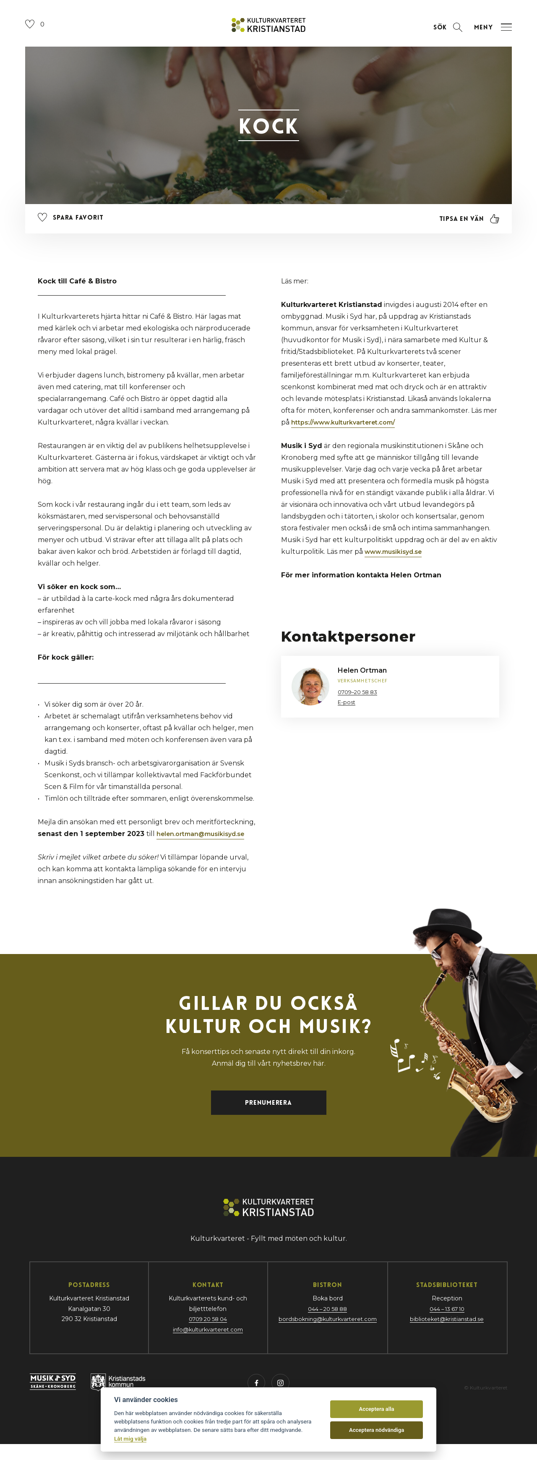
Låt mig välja (130, 1438)
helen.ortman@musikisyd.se (205, 840)
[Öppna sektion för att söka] (439, 34)
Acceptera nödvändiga (376, 1430)
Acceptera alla (376, 1409)
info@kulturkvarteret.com (204, 1343)
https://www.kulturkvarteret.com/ (350, 428)
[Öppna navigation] (491, 34)
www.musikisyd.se (397, 558)
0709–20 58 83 (360, 698)
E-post (347, 708)
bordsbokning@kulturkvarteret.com (326, 1332)
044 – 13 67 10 (448, 1322)
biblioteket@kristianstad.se (448, 1332)
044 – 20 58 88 (326, 1322)
